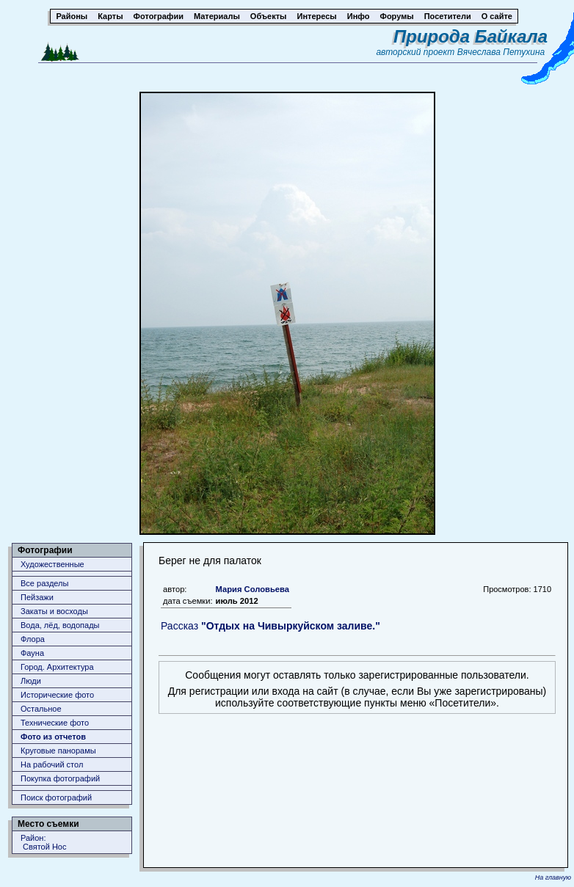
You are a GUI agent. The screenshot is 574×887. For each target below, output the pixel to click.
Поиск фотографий (56, 797)
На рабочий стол (52, 764)
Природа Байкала (470, 36)
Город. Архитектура (57, 666)
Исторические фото (57, 694)
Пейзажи (37, 597)
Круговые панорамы (58, 750)
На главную (553, 877)
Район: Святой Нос (43, 842)
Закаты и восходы (54, 611)
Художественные (52, 564)
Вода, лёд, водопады (60, 625)
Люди (31, 680)
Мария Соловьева (252, 589)
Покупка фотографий (60, 778)
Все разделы (44, 583)
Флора (33, 639)
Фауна (32, 653)
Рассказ (270, 626)
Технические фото (55, 722)
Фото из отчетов (53, 736)
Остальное (41, 708)
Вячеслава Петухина (501, 52)
